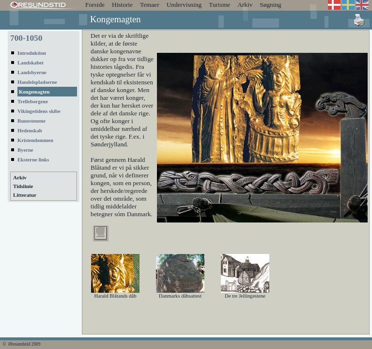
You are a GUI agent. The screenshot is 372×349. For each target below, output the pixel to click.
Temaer (149, 4)
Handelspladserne (37, 82)
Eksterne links (33, 159)
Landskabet (30, 62)
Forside (95, 4)
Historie (122, 4)
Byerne (25, 150)
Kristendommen (35, 140)
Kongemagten (34, 92)
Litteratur (24, 195)
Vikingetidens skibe (39, 111)
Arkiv (244, 4)
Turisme (219, 4)
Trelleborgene (32, 101)
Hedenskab (29, 130)
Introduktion (31, 53)
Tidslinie (23, 186)
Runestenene (31, 121)
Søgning (270, 4)
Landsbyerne (31, 72)
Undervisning (184, 4)
